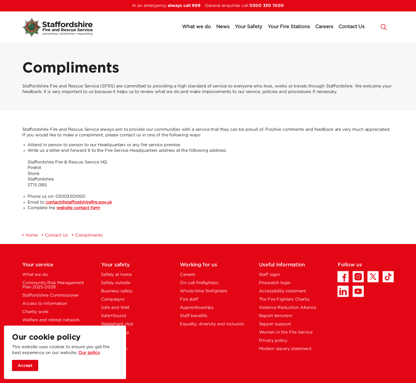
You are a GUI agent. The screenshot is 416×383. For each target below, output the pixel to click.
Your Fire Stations (289, 27)
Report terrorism (276, 316)
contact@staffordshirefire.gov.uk (79, 202)
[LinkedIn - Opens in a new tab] (343, 291)
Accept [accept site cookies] (25, 365)
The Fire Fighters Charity (284, 299)
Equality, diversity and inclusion (212, 324)
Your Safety (248, 27)
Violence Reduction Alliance (287, 308)
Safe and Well (115, 308)
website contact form (78, 208)
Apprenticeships (197, 308)
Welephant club (117, 324)
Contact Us (352, 27)
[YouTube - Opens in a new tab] (358, 291)
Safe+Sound (113, 316)
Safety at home (116, 275)
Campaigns (112, 299)
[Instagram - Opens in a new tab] (358, 276)
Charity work (35, 312)
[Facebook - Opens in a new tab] (343, 276)
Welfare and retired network (51, 320)
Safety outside (115, 283)
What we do (196, 27)
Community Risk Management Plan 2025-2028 (53, 285)
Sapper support (275, 324)
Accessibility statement (282, 291)
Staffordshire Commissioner (50, 295)
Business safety (117, 291)
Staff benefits (193, 316)
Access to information (44, 304)
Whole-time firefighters (203, 291)
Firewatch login (275, 283)
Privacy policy (273, 341)
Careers (324, 27)
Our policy (89, 353)
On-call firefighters (199, 283)
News (222, 27)
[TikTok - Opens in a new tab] (388, 276)
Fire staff (189, 299)
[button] (384, 26)
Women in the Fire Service (286, 332)
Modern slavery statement (285, 349)
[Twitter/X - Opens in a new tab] (373, 276)
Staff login (269, 275)
